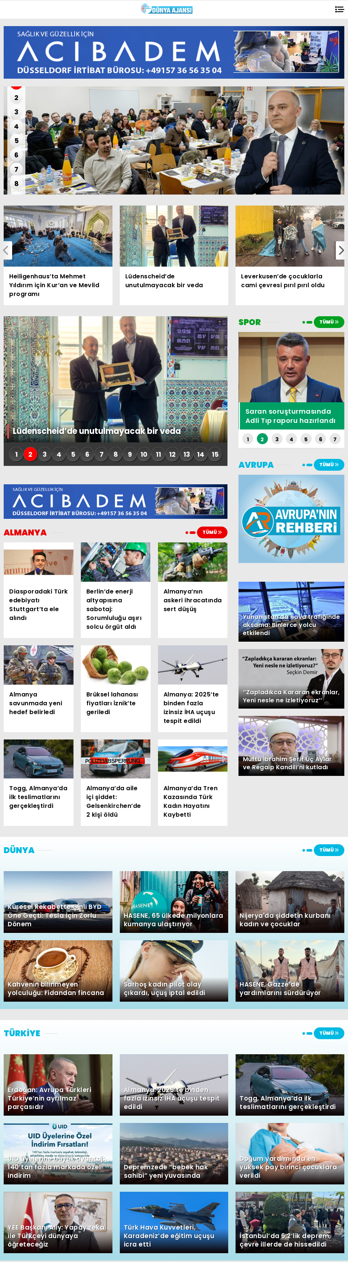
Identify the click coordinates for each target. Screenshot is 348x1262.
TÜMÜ (212, 532)
